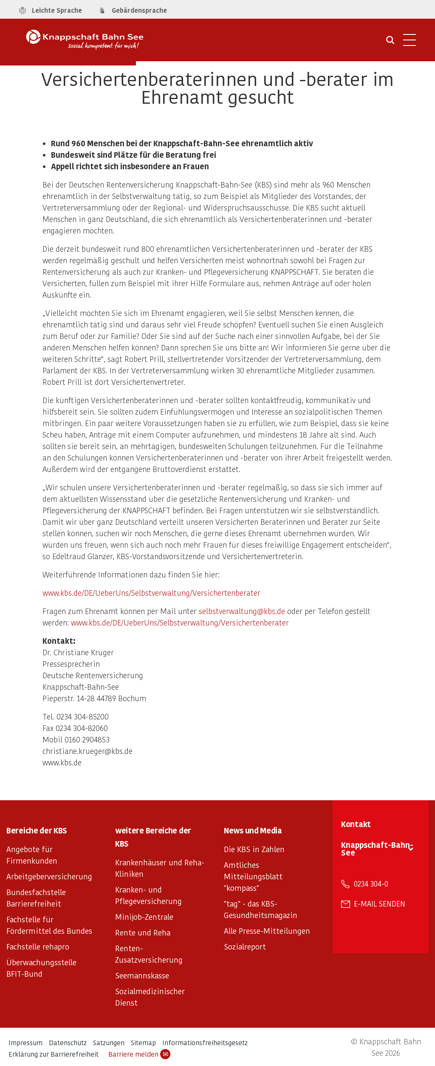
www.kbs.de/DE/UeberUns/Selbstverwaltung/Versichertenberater (151, 592)
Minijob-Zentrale (144, 916)
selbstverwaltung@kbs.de (242, 610)
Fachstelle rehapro (37, 946)
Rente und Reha (142, 932)
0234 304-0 (371, 883)
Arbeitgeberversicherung (49, 876)
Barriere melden (139, 1054)
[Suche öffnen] (390, 43)
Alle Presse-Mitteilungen (267, 930)
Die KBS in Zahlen (254, 848)
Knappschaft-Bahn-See (377, 848)
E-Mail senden (379, 903)
